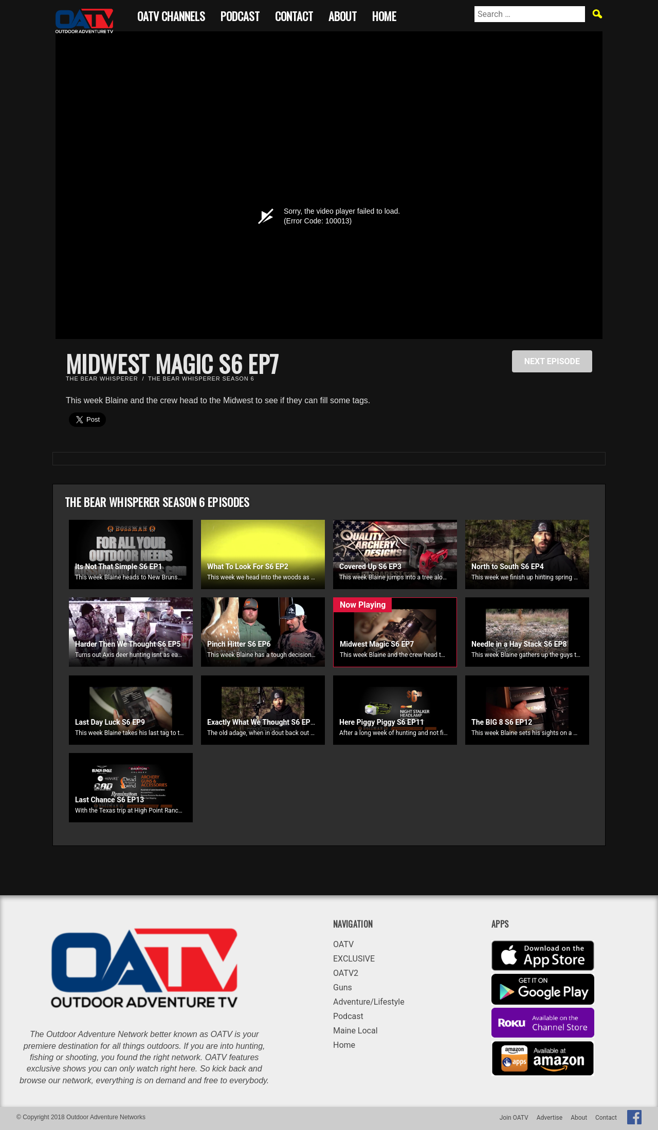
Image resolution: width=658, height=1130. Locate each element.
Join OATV (514, 1117)
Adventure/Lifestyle (369, 1002)
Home (384, 15)
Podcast (240, 15)
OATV (343, 944)
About (342, 15)
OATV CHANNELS (171, 15)
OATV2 (345, 973)
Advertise (549, 1117)
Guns (342, 987)
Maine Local (355, 1030)
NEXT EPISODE (552, 361)
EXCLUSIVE (354, 959)
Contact (294, 15)
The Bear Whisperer (102, 378)
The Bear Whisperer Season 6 (201, 378)
